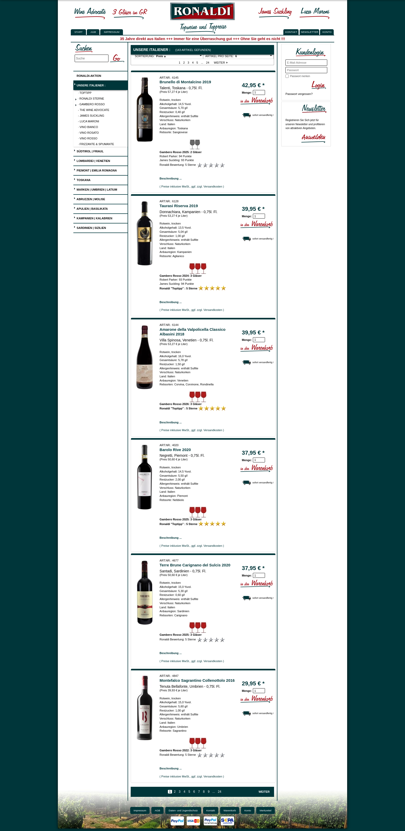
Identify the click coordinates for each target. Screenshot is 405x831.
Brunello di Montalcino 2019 (185, 82)
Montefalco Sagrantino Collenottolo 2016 (197, 680)
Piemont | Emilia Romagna (95, 170)
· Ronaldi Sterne (89, 99)
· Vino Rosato (88, 132)
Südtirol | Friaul (89, 150)
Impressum (111, 32)
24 (207, 62)
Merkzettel (265, 810)
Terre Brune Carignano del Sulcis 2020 (195, 565)
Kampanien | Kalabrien (93, 217)
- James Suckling (91, 115)
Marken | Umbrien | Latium (95, 189)
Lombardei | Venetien (92, 160)
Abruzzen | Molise (89, 198)
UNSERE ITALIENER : (90, 85)
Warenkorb (229, 810)
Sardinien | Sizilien (90, 227)
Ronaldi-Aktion (87, 74)
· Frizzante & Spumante (96, 144)
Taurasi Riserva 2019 (179, 206)
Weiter (221, 62)
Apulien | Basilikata (91, 208)
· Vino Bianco (88, 127)
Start (78, 32)
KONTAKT (291, 32)
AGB (93, 32)
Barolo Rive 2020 (175, 449)
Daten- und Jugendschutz (183, 810)
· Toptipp (84, 92)
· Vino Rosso (87, 138)
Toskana (82, 179)
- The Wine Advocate (93, 109)
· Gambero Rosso (90, 105)
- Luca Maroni (88, 121)
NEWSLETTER (309, 32)
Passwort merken (300, 76)
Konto (247, 810)
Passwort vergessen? (299, 93)
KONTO (327, 32)
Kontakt (210, 810)
